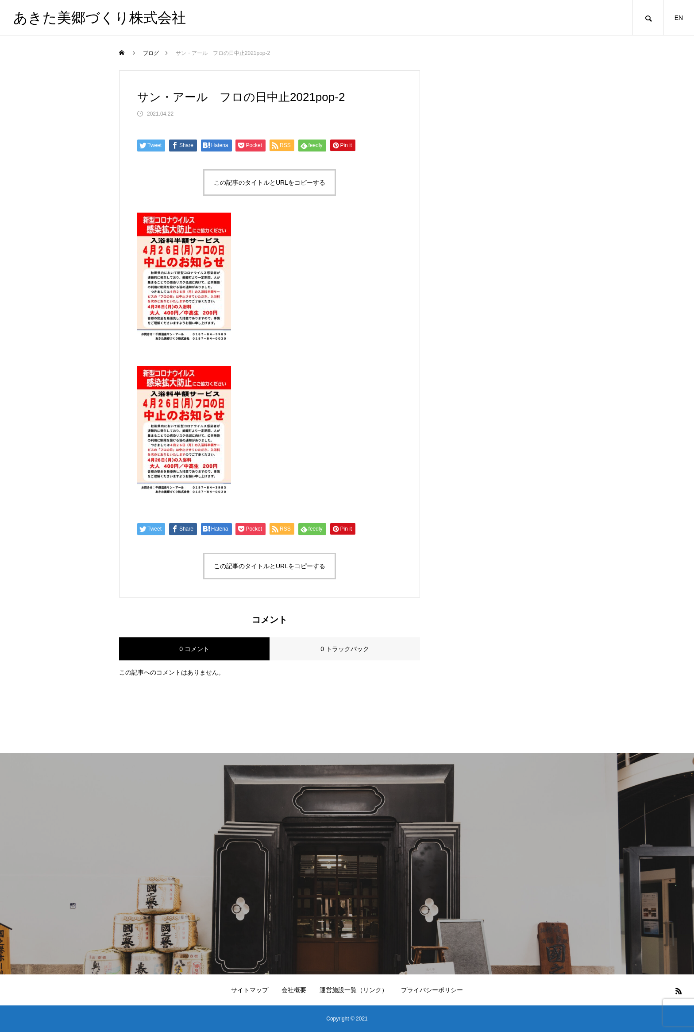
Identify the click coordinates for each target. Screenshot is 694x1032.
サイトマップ (249, 989)
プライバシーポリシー (432, 989)
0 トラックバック (344, 648)
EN (679, 17)
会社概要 (293, 989)
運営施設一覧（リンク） (354, 989)
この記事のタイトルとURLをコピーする (269, 182)
